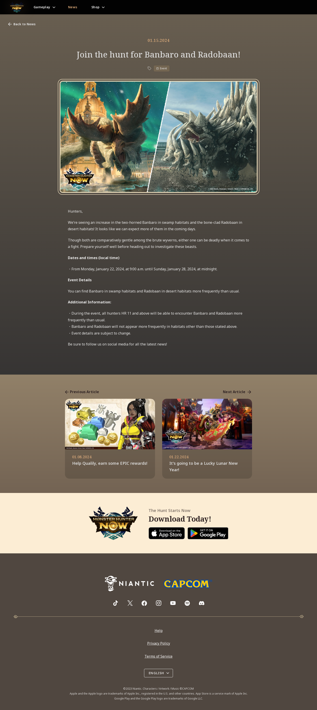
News (72, 7)
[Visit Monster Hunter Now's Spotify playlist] (187, 603)
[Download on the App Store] (167, 533)
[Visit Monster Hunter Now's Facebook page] (144, 603)
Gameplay (42, 7)
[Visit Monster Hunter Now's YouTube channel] (173, 603)
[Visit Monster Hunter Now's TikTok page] (115, 603)
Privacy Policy (158, 643)
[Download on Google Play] (208, 533)
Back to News (21, 24)
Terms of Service (158, 656)
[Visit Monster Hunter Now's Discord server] (201, 603)
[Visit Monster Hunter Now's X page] (130, 603)
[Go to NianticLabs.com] (129, 583)
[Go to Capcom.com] (187, 583)
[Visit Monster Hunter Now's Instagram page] (158, 603)
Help (159, 630)
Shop (95, 7)
